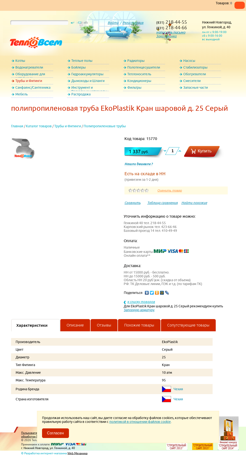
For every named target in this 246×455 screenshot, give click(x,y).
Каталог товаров (39, 126)
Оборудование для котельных (30, 75)
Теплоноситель (139, 74)
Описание (75, 325)
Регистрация (133, 23)
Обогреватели (194, 74)
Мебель (21, 94)
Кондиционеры (139, 81)
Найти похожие (194, 203)
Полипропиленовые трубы (105, 126)
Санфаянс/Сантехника (32, 87)
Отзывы (104, 325)
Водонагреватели (29, 67)
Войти (113, 23)
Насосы (189, 61)
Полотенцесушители (143, 67)
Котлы (20, 61)
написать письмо (170, 32)
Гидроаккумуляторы (87, 74)
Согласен (55, 433)
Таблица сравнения (162, 203)
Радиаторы (136, 61)
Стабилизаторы (195, 67)
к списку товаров (141, 302)
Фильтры (134, 87)
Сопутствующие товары (188, 325)
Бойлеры (78, 67)
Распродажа (81, 94)
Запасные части (195, 87)
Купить (205, 150)
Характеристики (32, 325)
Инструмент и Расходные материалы (89, 88)
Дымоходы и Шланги (88, 81)
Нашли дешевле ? (138, 164)
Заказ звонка (166, 36)
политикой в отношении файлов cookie (140, 422)
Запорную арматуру (139, 310)
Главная (17, 126)
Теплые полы (81, 61)
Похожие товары (139, 325)
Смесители (192, 81)
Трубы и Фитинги (28, 81)
